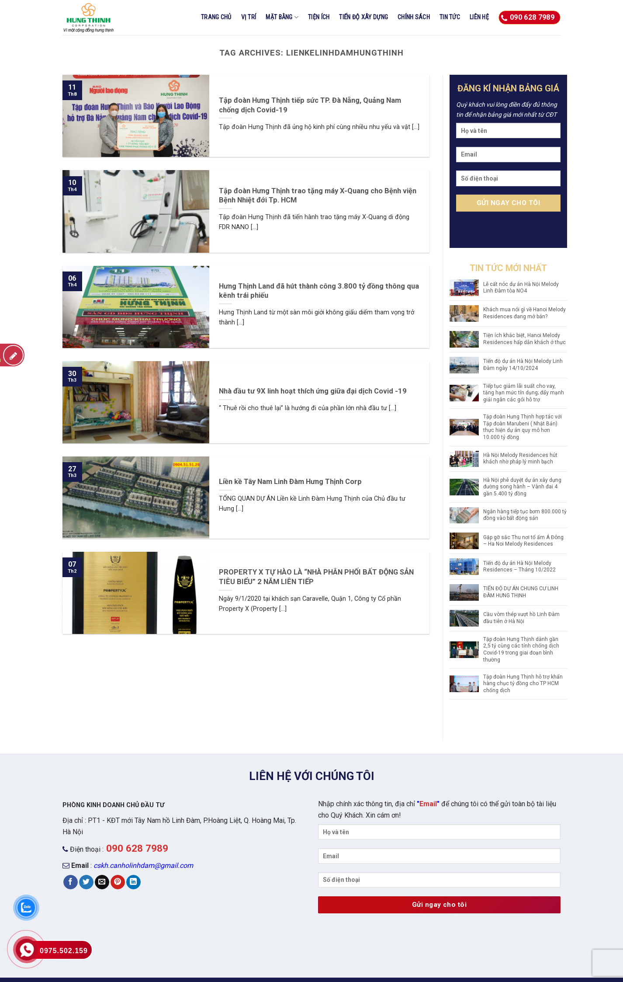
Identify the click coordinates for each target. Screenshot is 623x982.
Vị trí (248, 17)
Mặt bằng (282, 17)
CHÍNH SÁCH (414, 17)
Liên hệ (479, 17)
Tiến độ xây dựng (363, 17)
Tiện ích (318, 17)
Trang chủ (216, 17)
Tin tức (450, 17)
